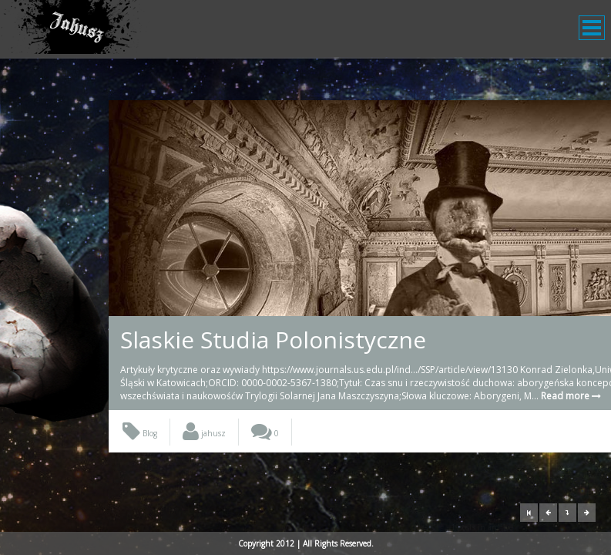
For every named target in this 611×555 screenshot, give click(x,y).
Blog (140, 459)
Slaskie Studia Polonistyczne (273, 339)
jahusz (204, 459)
